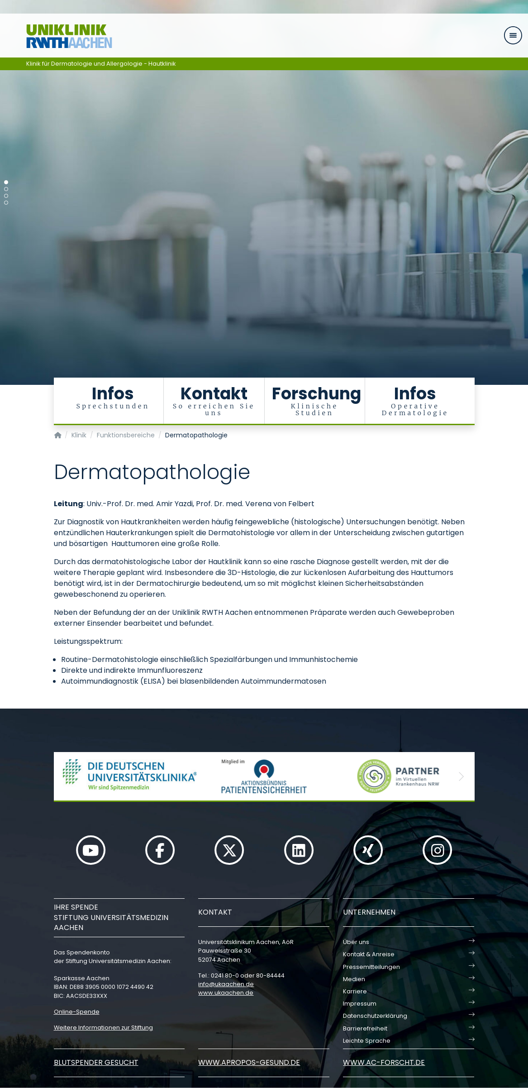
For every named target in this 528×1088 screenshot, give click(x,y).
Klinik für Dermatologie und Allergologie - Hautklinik (101, 63)
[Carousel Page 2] (6, 189)
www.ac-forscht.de (384, 1062)
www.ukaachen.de (225, 993)
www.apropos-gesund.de (249, 1062)
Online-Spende (77, 1012)
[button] (67, 776)
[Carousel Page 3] (6, 196)
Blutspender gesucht (96, 1062)
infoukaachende (226, 984)
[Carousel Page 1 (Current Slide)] (6, 182)
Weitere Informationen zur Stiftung (103, 1027)
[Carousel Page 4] (6, 203)
